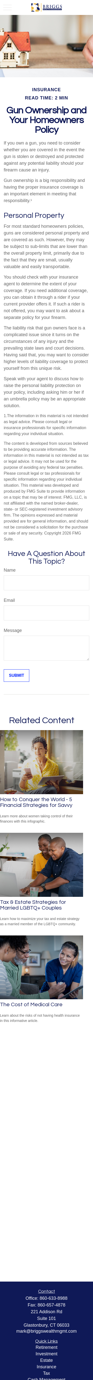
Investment (46, 1353)
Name (10, 570)
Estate (46, 1360)
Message (13, 630)
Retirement (46, 1347)
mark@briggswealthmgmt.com (46, 1331)
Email (9, 600)
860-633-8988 (53, 1298)
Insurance (46, 1366)
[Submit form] (16, 675)
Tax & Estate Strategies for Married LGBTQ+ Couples (33, 905)
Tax (46, 1373)
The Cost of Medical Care (31, 1004)
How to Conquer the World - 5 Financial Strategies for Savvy (36, 802)
